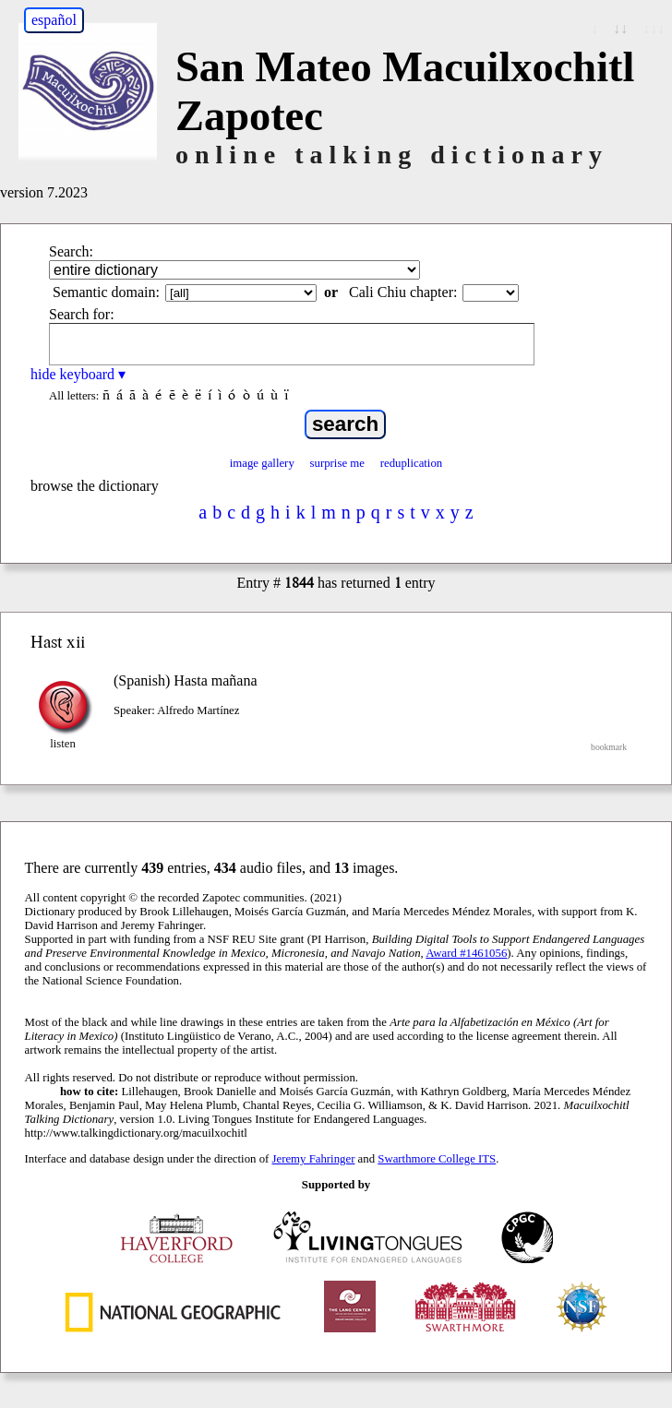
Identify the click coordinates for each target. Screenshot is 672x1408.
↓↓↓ (653, 28)
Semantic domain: (106, 292)
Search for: (81, 314)
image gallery (262, 463)
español (54, 20)
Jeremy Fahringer (313, 1158)
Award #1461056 (466, 953)
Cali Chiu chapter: (403, 292)
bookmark (609, 747)
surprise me (337, 463)
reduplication (411, 463)
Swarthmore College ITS (437, 1158)
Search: (71, 251)
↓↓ (620, 28)
